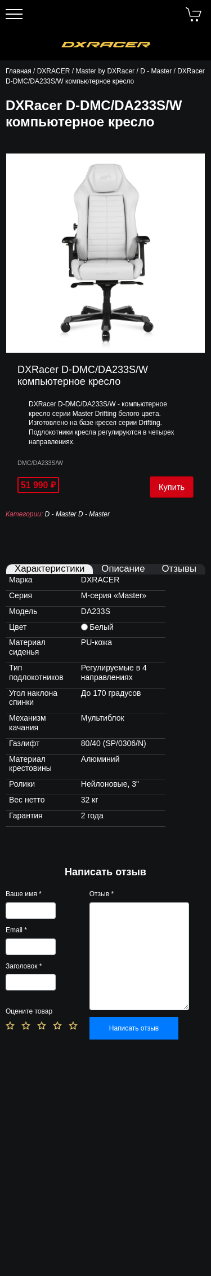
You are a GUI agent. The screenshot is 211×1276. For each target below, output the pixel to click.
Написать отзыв (134, 1028)
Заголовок (24, 966)
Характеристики (49, 569)
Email (16, 930)
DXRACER (53, 71)
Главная (19, 71)
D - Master (156, 71)
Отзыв (101, 894)
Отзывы (179, 569)
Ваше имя (24, 894)
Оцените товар (29, 1011)
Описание (123, 569)
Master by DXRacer (104, 71)
